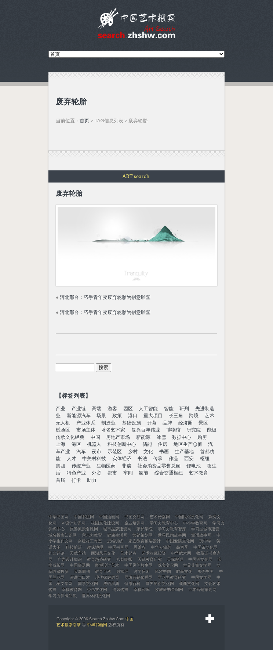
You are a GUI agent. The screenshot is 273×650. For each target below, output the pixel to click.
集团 (60, 466)
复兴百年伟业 (145, 430)
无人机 (63, 423)
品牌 (167, 423)
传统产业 (81, 466)
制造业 (108, 423)
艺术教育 (198, 473)
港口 (133, 415)
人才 (71, 458)
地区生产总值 (188, 444)
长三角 (176, 415)
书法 (142, 458)
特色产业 (76, 473)
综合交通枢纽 (168, 473)
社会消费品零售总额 (159, 466)
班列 (184, 408)
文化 (148, 451)
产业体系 (85, 423)
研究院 (193, 430)
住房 (162, 444)
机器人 (94, 444)
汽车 (81, 451)
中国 (95, 437)
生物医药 (106, 466)
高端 (96, 408)
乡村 (133, 451)
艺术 (209, 415)
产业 (60, 408)
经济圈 (185, 423)
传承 (158, 458)
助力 (92, 480)
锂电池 (193, 466)
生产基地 (184, 451)
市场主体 (85, 430)
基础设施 (131, 423)
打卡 (76, 480)
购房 (202, 437)
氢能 (143, 473)
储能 (147, 444)
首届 (60, 480)
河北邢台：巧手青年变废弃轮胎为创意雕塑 (105, 297)
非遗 (126, 466)
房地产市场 (118, 437)
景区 (203, 423)
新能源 (143, 437)
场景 (101, 415)
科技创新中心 (122, 444)
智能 (169, 408)
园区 (128, 408)
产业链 (79, 408)
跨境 (194, 415)
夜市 (96, 451)
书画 (164, 451)
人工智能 (148, 408)
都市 (112, 473)
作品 (173, 458)
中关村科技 (94, 458)
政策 (117, 415)
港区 (76, 444)
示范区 (115, 451)
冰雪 (161, 437)
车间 (128, 473)
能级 (211, 430)
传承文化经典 (70, 437)
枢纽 (205, 458)
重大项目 (153, 415)
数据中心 (181, 437)
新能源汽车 (79, 415)
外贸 (96, 473)
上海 (60, 444)
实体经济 (121, 458)
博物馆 (173, 430)
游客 (112, 408)
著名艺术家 (113, 430)
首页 (84, 120)
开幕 (152, 423)
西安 (189, 458)
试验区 (63, 430)
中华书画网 (97, 624)
